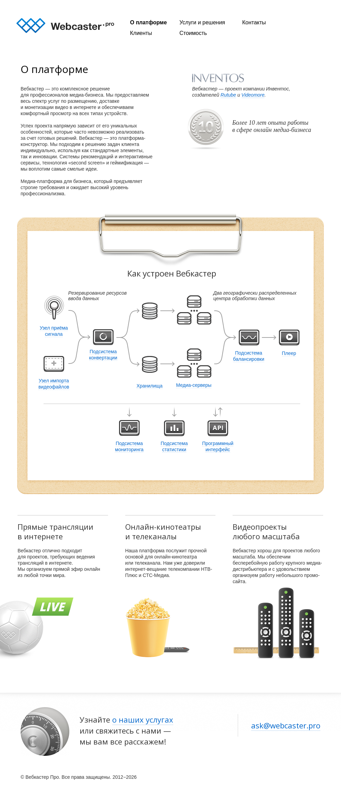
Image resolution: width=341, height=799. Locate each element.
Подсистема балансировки (248, 356)
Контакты (254, 22)
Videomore (253, 95)
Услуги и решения (202, 22)
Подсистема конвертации (103, 354)
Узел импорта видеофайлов (53, 384)
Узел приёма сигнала (54, 331)
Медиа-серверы (193, 385)
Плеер (289, 353)
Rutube (228, 95)
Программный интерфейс (217, 446)
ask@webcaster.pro (285, 725)
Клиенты (141, 33)
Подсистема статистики (174, 446)
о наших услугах (142, 719)
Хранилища (150, 386)
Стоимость (193, 33)
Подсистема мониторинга (129, 446)
